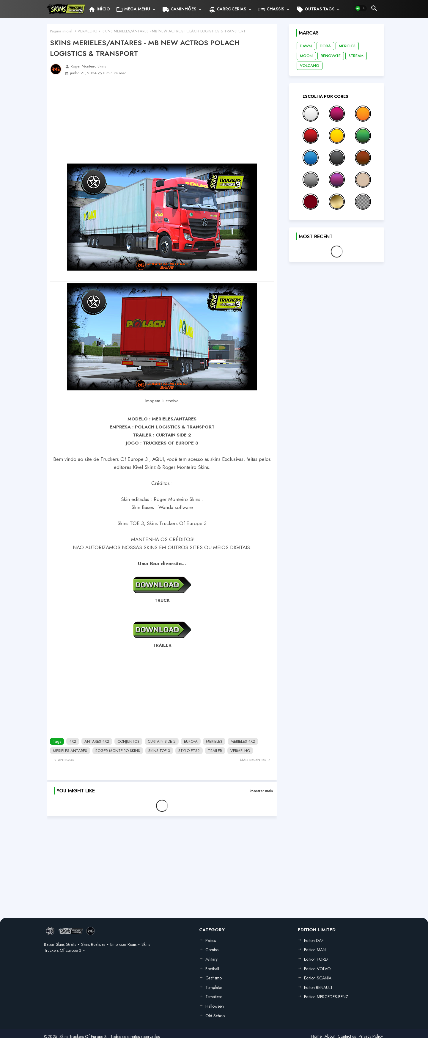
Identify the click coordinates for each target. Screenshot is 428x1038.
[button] (361, 8)
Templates (213, 987)
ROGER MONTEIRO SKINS (117, 750)
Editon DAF (314, 940)
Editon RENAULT (318, 987)
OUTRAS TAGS (315, 9)
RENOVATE (331, 56)
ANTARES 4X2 (96, 741)
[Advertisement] (162, 122)
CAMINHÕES (179, 9)
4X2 (72, 741)
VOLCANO (309, 65)
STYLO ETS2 (189, 750)
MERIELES (214, 741)
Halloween (214, 1006)
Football (212, 969)
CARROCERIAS (227, 9)
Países (210, 940)
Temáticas (213, 997)
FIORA (325, 46)
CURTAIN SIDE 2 (162, 741)
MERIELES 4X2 (243, 741)
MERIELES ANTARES (70, 750)
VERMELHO (87, 31)
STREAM (356, 56)
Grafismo (213, 978)
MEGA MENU (133, 9)
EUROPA (191, 741)
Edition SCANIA (317, 978)
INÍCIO (99, 9)
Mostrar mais (261, 791)
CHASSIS (271, 9)
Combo (211, 950)
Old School (215, 1016)
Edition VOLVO (317, 969)
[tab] (99, 9)
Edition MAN (315, 950)
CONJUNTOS (128, 741)
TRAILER (215, 750)
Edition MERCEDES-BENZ (326, 997)
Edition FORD (316, 959)
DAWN (306, 46)
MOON (306, 56)
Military (211, 959)
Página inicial (61, 31)
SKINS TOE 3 (159, 750)
